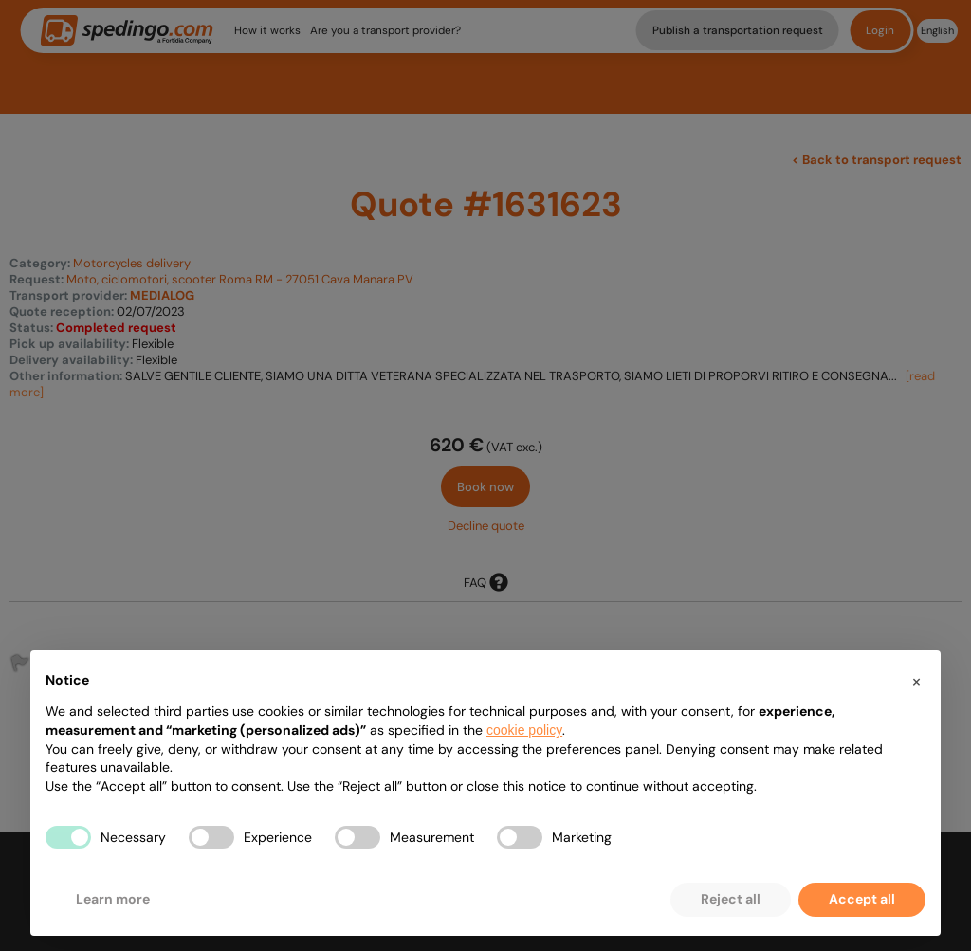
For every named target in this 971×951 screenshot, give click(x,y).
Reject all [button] (730, 898)
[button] (916, 681)
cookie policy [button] (524, 730)
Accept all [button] (862, 898)
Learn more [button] (113, 898)
